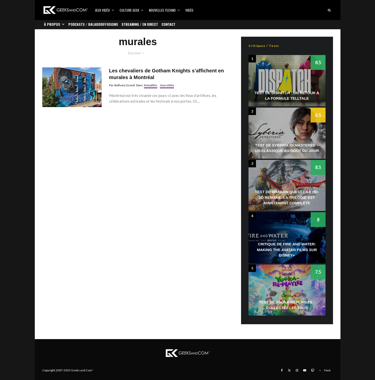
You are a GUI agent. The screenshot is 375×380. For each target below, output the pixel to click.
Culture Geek (129, 10)
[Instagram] (297, 370)
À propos (52, 24)
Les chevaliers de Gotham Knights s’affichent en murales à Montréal (166, 74)
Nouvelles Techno (162, 10)
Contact (168, 24)
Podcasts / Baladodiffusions (93, 24)
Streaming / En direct (140, 24)
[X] (289, 370)
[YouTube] (305, 370)
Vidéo (189, 10)
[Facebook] (282, 370)
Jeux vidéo (102, 10)
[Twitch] (313, 370)
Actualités (150, 85)
